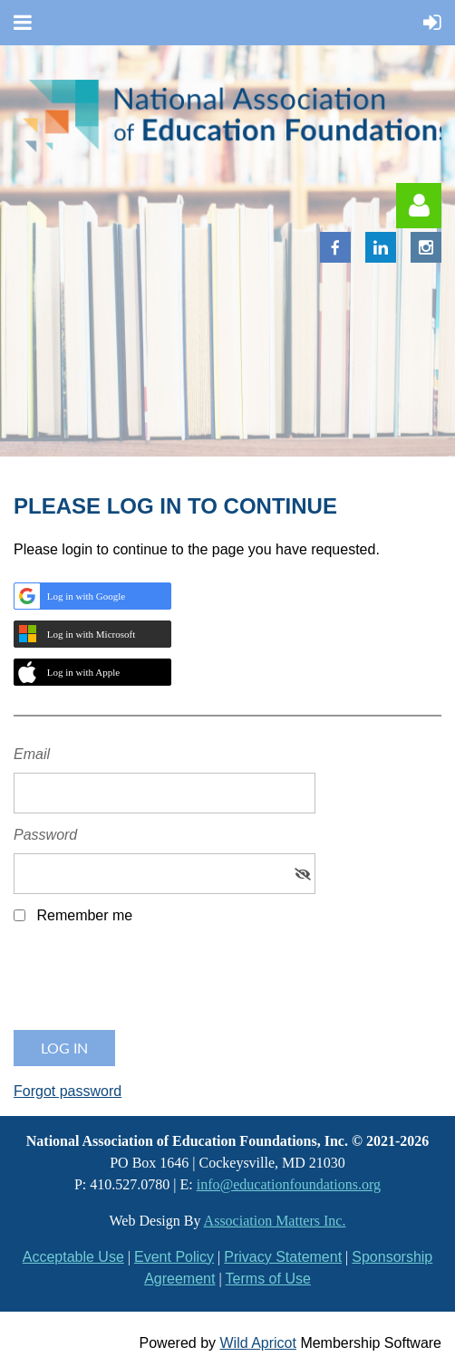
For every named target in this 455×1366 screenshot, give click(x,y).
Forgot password (67, 1091)
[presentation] (151, 983)
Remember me (84, 915)
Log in (418, 205)
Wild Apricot (257, 1343)
